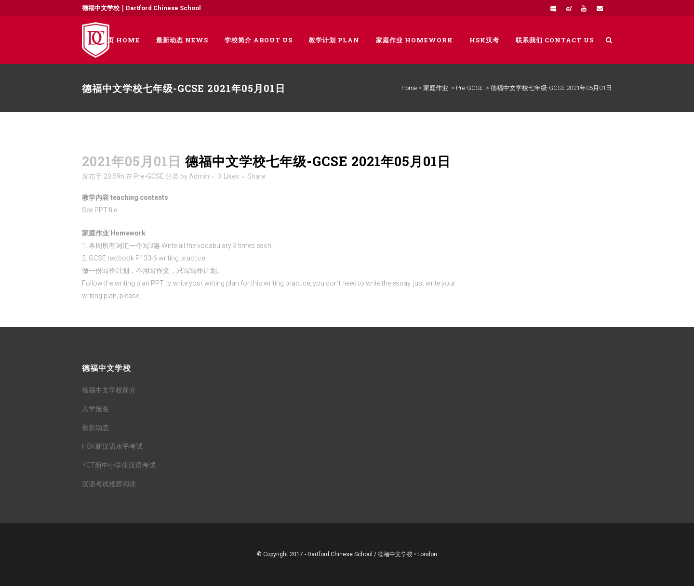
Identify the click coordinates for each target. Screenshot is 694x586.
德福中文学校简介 (109, 390)
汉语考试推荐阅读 (109, 484)
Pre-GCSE (469, 87)
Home (409, 87)
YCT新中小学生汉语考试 (119, 465)
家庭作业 (435, 87)
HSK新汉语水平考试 (112, 446)
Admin (199, 176)
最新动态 (95, 427)
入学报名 (95, 409)
